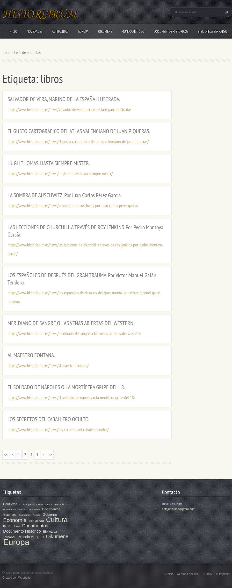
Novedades (34, 31)
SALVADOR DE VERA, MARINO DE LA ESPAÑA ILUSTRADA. (63, 99)
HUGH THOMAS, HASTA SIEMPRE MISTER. (48, 163)
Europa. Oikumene (33, 504)
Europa (83, 31)
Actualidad (60, 31)
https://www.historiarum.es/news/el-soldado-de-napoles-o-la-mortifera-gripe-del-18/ (71, 397)
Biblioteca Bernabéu (212, 31)
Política (36, 515)
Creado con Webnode (16, 577)
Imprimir (224, 574)
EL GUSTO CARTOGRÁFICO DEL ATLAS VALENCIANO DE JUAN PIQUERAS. (78, 131)
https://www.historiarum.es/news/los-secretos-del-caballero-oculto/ (58, 429)
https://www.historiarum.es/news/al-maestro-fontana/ (47, 365)
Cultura (57, 519)
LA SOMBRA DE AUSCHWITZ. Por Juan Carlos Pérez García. (64, 195)
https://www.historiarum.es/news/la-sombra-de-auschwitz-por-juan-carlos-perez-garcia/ (72, 205)
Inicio (13, 31)
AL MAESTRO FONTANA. (31, 355)
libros (17, 526)
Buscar (226, 12)
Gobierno (50, 514)
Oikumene (105, 31)
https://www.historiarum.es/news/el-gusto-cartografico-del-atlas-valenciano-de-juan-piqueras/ (78, 141)
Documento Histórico (22, 531)
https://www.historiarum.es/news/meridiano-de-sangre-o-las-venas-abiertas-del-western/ (74, 333)
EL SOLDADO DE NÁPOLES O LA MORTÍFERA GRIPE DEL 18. (66, 387)
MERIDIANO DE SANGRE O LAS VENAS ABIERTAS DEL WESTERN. (70, 323)
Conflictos (10, 504)
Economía (15, 520)
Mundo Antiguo (133, 31)
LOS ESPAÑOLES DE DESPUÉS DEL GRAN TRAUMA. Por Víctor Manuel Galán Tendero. (81, 278)
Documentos (35, 525)
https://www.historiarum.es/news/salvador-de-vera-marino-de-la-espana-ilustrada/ (69, 109)
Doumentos (24, 515)
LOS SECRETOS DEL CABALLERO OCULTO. (48, 419)
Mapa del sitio (190, 574)
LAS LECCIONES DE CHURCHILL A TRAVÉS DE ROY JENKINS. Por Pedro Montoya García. (85, 231)
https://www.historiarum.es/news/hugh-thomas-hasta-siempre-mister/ (60, 173)
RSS (209, 574)
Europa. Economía (54, 504)
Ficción (7, 526)
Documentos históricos (15, 509)
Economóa (34, 509)
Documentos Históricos (171, 31)
